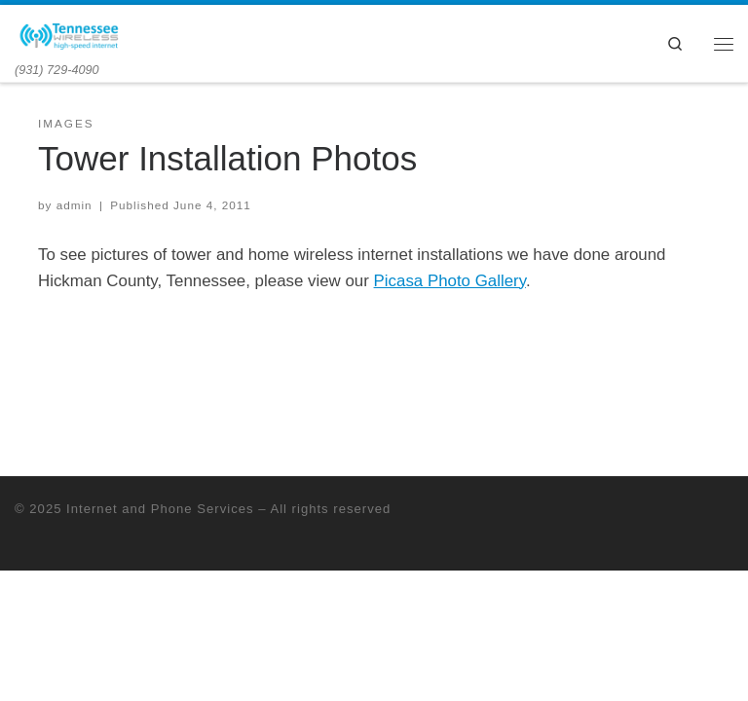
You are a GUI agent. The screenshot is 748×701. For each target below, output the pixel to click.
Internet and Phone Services (159, 508)
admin (74, 205)
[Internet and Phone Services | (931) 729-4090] (70, 33)
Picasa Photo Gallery (450, 281)
